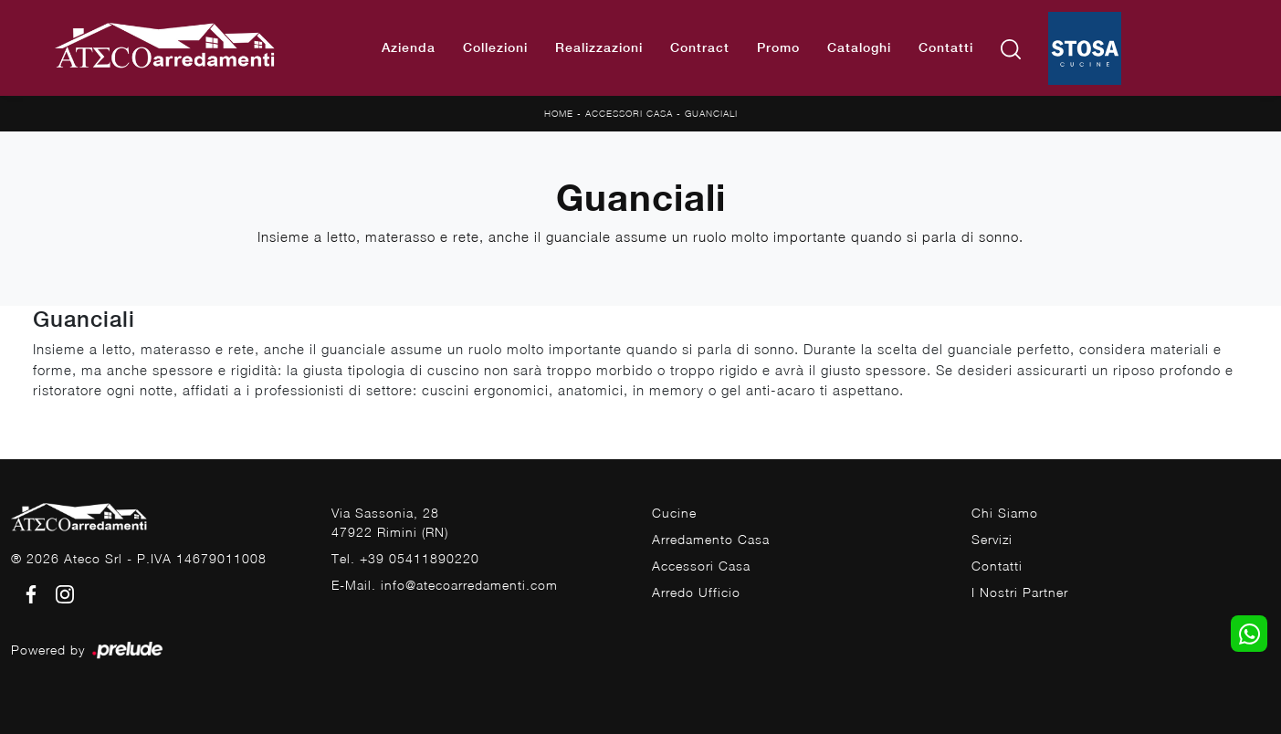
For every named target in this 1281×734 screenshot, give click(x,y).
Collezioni (495, 47)
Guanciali (711, 113)
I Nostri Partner (1019, 592)
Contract (700, 47)
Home (558, 113)
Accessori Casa (629, 113)
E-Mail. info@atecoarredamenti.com (444, 584)
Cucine (674, 512)
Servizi (992, 539)
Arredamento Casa (711, 539)
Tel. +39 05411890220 (405, 558)
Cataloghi (859, 47)
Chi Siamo (1004, 512)
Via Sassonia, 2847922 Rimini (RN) (389, 522)
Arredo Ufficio (696, 592)
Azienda (409, 47)
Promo (778, 47)
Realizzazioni (599, 47)
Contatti (946, 47)
